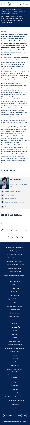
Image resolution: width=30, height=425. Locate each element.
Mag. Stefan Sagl (16, 179)
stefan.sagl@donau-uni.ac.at (10, 191)
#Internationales (5, 231)
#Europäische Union (22, 231)
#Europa (13, 231)
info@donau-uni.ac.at (14, 375)
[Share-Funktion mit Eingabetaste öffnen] (7, 237)
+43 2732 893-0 (14, 377)
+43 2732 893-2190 (8, 195)
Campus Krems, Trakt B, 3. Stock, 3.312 (13, 202)
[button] (15, 207)
